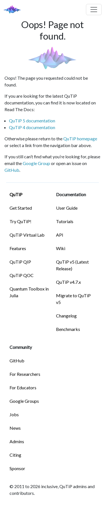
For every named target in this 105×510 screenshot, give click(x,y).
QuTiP (16, 194)
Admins (17, 441)
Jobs (14, 414)
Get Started (21, 208)
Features (18, 248)
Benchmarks (68, 329)
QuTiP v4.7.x (68, 282)
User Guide (67, 208)
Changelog (66, 315)
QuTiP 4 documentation (32, 127)
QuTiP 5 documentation (32, 120)
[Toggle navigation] (94, 9)
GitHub (11, 170)
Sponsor (17, 468)
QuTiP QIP (20, 261)
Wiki (60, 248)
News (15, 428)
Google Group (36, 163)
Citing (15, 455)
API (59, 234)
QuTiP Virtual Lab (27, 234)
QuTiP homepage (80, 138)
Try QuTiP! (20, 221)
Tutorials (64, 221)
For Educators (23, 387)
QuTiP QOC (22, 275)
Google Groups (24, 401)
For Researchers (25, 374)
